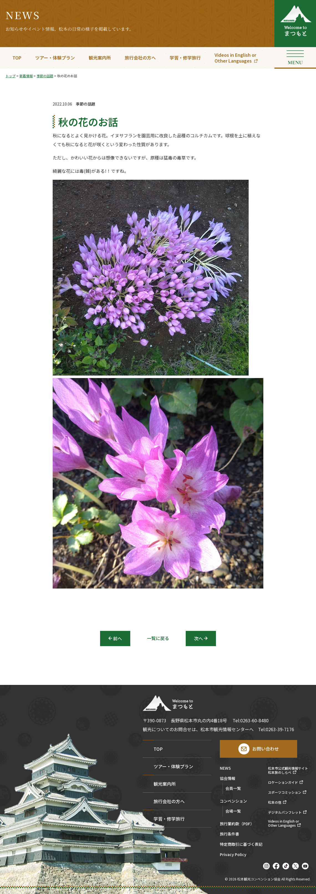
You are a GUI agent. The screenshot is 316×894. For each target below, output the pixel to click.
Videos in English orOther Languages (235, 58)
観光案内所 (100, 57)
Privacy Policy (233, 854)
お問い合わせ (265, 748)
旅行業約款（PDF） (237, 824)
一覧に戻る (158, 638)
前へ (117, 638)
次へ (198, 638)
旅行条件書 (229, 834)
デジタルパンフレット (285, 812)
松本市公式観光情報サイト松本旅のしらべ (288, 770)
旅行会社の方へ (140, 57)
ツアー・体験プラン (55, 57)
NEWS (225, 768)
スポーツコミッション (284, 792)
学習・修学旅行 (185, 57)
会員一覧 (233, 788)
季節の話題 (85, 104)
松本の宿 (274, 802)
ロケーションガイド (283, 782)
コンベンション (233, 801)
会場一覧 (233, 811)
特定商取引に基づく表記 (241, 844)
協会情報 (227, 778)
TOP (16, 57)
